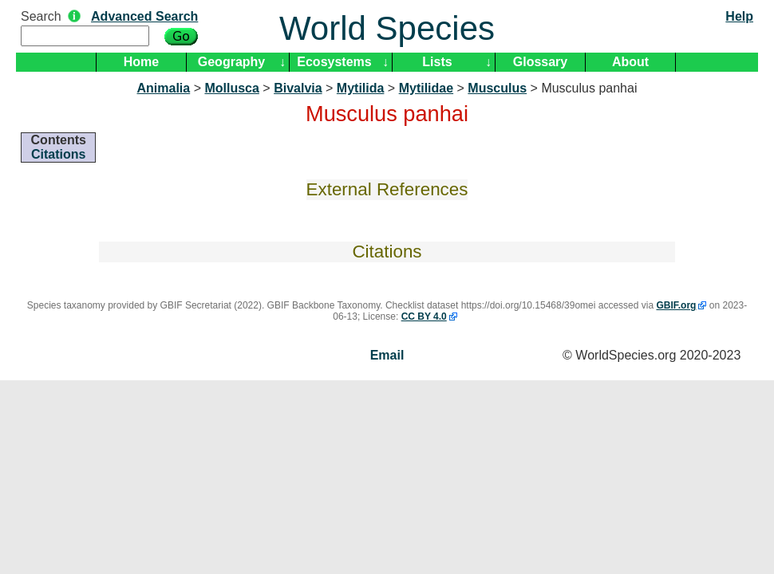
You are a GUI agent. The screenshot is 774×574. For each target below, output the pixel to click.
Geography (231, 62)
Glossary (540, 62)
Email (387, 355)
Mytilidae (426, 88)
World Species (387, 28)
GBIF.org (676, 305)
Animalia (164, 88)
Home (141, 62)
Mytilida (361, 88)
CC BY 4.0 (424, 316)
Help (739, 16)
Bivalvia (298, 88)
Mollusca (231, 88)
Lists (437, 62)
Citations (58, 154)
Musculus (497, 88)
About (630, 62)
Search (41, 16)
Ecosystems (334, 62)
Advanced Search (144, 16)
